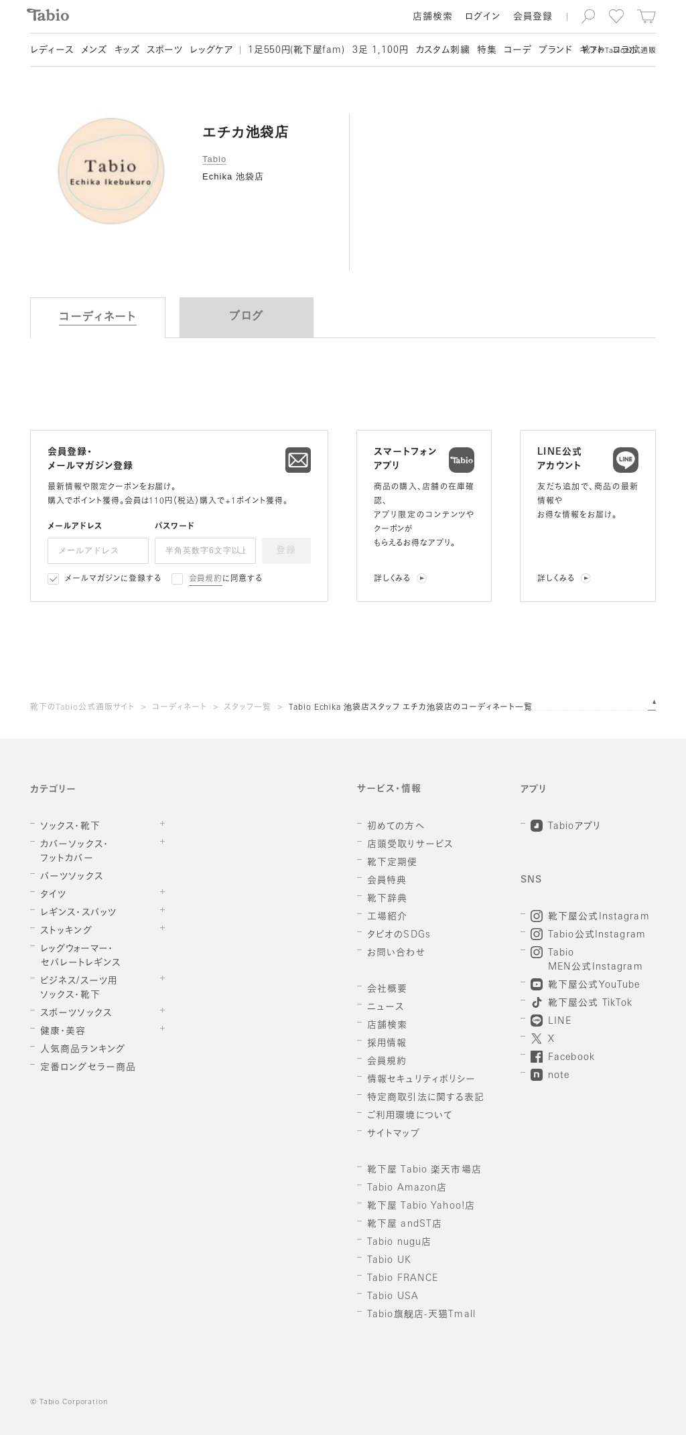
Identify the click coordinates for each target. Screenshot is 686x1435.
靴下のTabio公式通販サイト (82, 708)
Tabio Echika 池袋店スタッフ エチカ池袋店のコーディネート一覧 (411, 708)
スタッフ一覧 (247, 708)
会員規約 (206, 579)
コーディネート (179, 708)
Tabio (214, 159)
